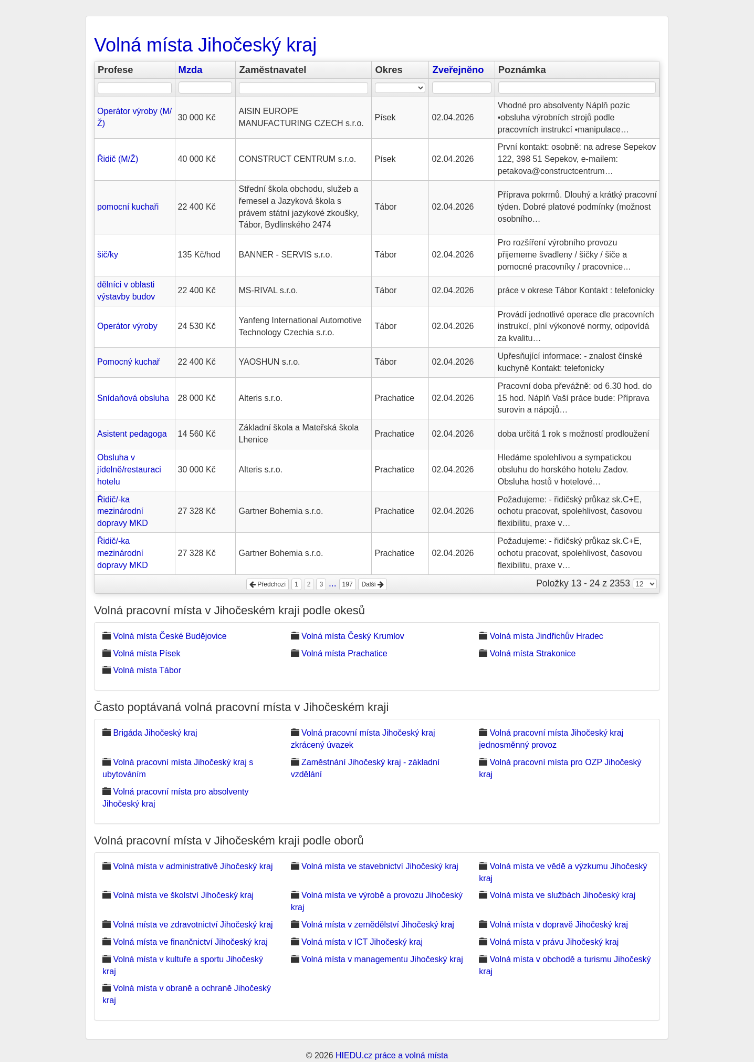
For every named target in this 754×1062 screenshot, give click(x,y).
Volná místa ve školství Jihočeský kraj (183, 895)
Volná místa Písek (146, 653)
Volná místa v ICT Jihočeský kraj (362, 941)
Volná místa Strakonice (533, 653)
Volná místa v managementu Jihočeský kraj (382, 959)
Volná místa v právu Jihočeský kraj (554, 941)
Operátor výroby (127, 326)
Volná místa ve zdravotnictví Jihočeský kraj (193, 924)
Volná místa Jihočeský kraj (205, 45)
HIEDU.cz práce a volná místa (392, 1055)
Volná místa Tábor (147, 670)
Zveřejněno (458, 69)
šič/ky (107, 254)
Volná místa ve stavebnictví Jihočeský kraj (379, 866)
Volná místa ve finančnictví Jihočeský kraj (190, 941)
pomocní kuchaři (128, 206)
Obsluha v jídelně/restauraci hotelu (129, 469)
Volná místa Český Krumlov (352, 636)
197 (347, 584)
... (333, 583)
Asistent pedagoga (132, 433)
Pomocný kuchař (128, 361)
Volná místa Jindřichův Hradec (546, 636)
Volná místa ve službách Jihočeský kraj (562, 895)
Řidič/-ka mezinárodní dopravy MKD (122, 511)
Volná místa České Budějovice (169, 636)
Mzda (191, 69)
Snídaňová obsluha (133, 398)
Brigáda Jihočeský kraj (155, 732)
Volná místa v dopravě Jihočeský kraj (559, 924)
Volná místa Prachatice (344, 653)
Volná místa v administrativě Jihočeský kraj (193, 866)
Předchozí (267, 584)
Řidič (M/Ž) (117, 158)
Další (372, 584)
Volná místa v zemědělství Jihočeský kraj (377, 924)
